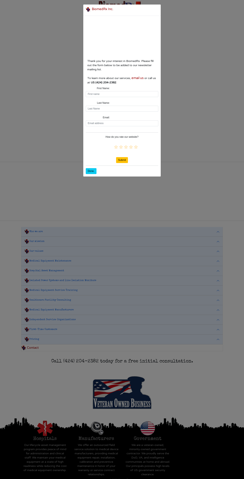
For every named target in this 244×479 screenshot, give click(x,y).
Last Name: (103, 103)
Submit (122, 160)
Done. (91, 171)
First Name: (103, 88)
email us (137, 78)
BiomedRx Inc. (102, 9)
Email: (106, 117)
